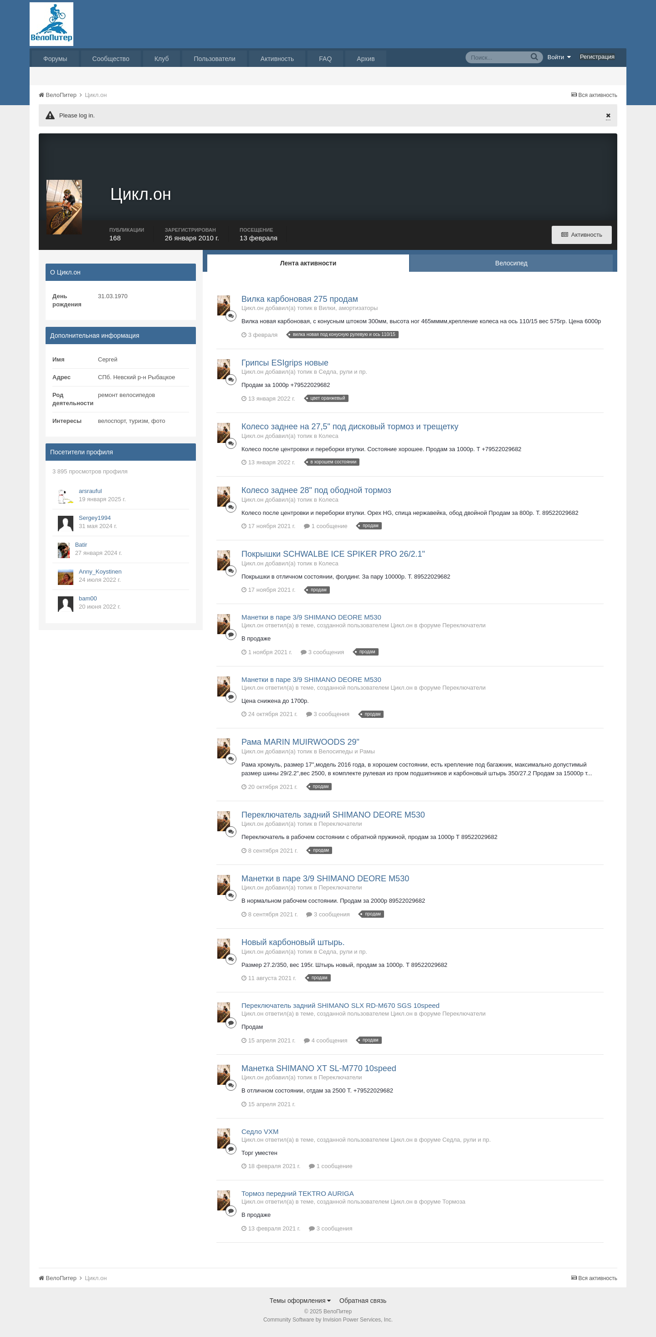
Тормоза (454, 1205)
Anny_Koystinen (100, 575)
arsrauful (90, 495)
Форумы (55, 58)
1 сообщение (325, 530)
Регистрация (597, 56)
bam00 (88, 602)
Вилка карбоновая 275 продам (299, 303)
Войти (559, 57)
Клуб (161, 58)
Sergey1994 (95, 522)
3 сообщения (322, 656)
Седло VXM (260, 1135)
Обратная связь (362, 1304)
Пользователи (214, 58)
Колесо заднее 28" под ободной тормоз (316, 494)
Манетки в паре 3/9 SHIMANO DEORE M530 (311, 621)
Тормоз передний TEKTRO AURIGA (297, 1197)
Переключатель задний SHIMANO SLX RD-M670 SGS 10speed (340, 1009)
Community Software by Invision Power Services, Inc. (328, 1324)
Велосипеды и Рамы (347, 755)
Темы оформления (300, 1304)
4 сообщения (325, 1044)
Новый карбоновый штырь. (293, 946)
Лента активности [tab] (308, 267)
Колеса (328, 440)
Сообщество (110, 58)
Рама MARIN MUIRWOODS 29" (300, 746)
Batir (81, 548)
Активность (277, 58)
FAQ (325, 58)
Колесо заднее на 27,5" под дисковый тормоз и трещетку (349, 430)
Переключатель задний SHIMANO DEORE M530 (333, 819)
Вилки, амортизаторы (348, 312)
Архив (365, 58)
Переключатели (464, 629)
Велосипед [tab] (511, 267)
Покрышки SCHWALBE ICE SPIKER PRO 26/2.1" (333, 558)
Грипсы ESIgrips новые (284, 366)
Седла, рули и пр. (343, 376)
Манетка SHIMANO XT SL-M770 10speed (318, 1072)
